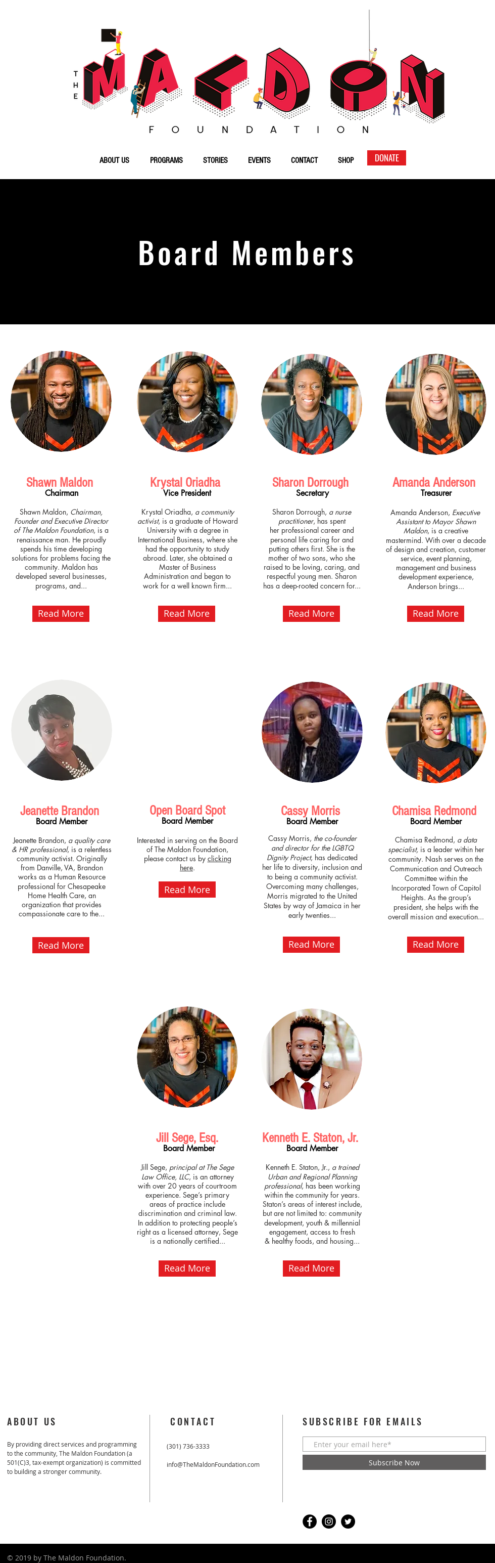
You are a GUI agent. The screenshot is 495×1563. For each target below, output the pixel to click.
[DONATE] (386, 157)
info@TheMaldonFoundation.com (213, 1464)
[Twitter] (348, 1521)
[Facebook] (310, 1521)
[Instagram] (329, 1521)
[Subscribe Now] (394, 1462)
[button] (60, 614)
